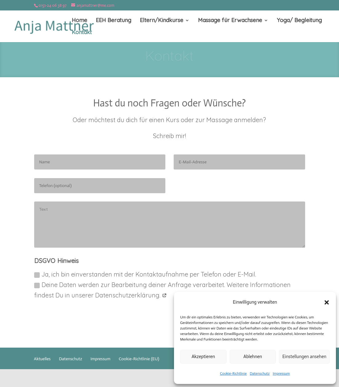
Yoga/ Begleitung (299, 21)
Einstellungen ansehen (304, 356)
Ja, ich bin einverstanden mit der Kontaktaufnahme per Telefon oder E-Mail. (145, 274)
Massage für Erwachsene (230, 21)
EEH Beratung (113, 21)
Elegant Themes (77, 377)
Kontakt (82, 33)
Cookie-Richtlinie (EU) (139, 358)
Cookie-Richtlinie (233, 373)
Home (79, 21)
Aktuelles (42, 358)
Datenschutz (259, 373)
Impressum (281, 373)
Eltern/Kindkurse (161, 21)
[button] (327, 302)
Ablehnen (253, 356)
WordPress (134, 377)
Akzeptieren (203, 356)
